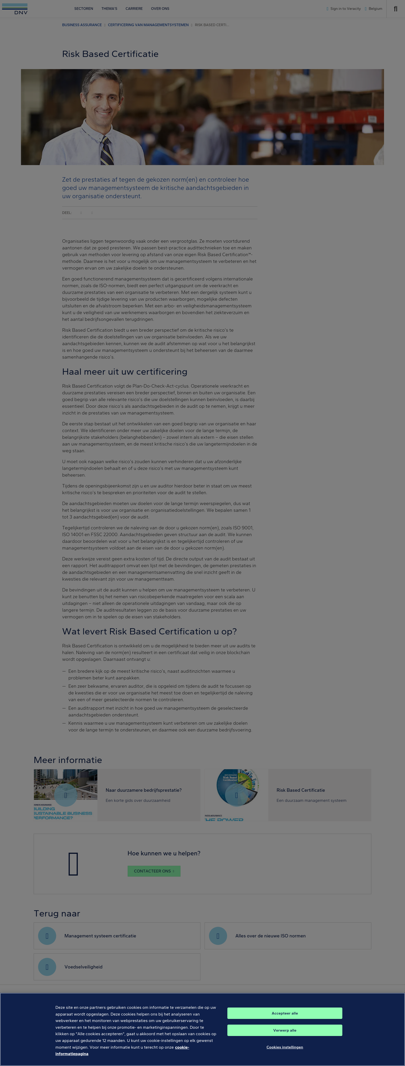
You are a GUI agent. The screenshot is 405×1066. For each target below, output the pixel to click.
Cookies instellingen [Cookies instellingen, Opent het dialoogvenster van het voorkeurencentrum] (284, 1053)
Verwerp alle (284, 1036)
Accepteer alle (285, 1019)
